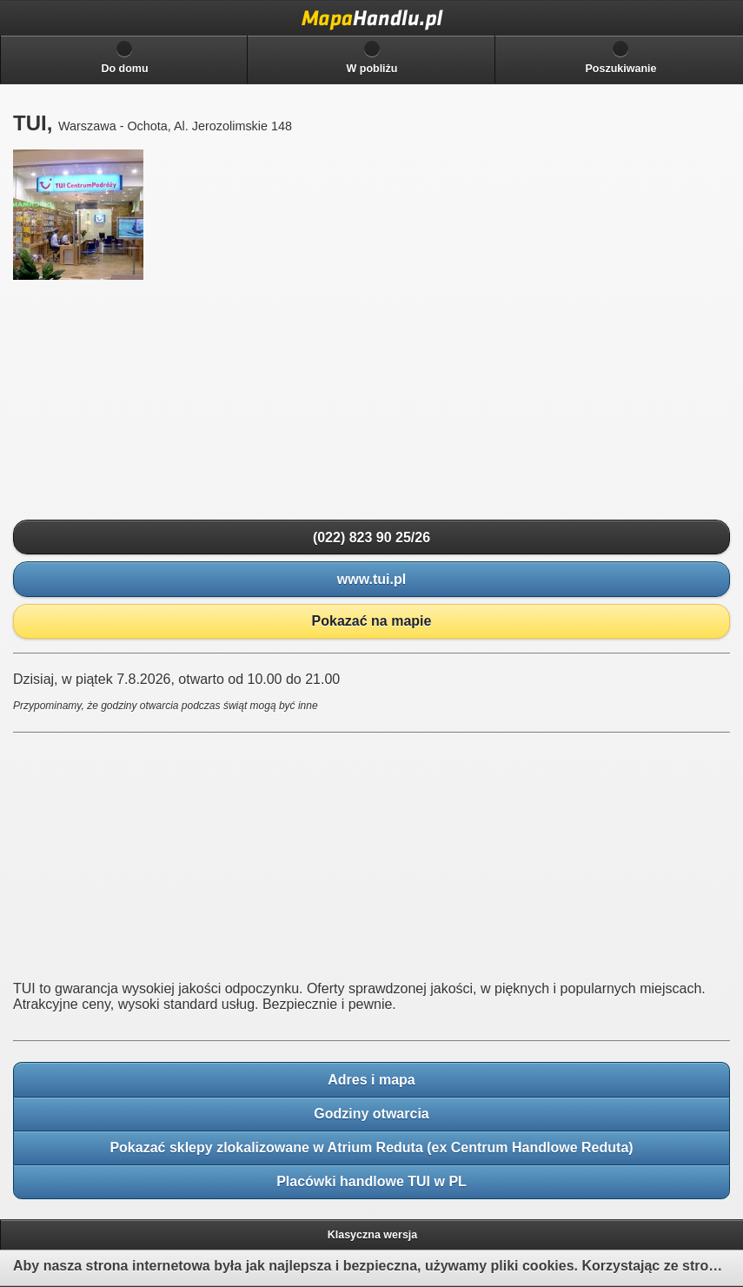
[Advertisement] (143, 400)
